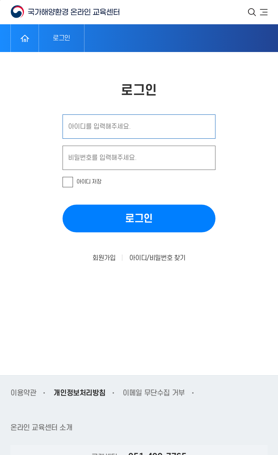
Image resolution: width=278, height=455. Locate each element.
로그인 (61, 38)
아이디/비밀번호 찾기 (157, 258)
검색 (252, 12)
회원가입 (103, 258)
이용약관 (23, 392)
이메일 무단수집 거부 (154, 392)
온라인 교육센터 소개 (41, 427)
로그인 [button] (139, 218)
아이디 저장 (88, 181)
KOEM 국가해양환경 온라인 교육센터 (65, 11)
